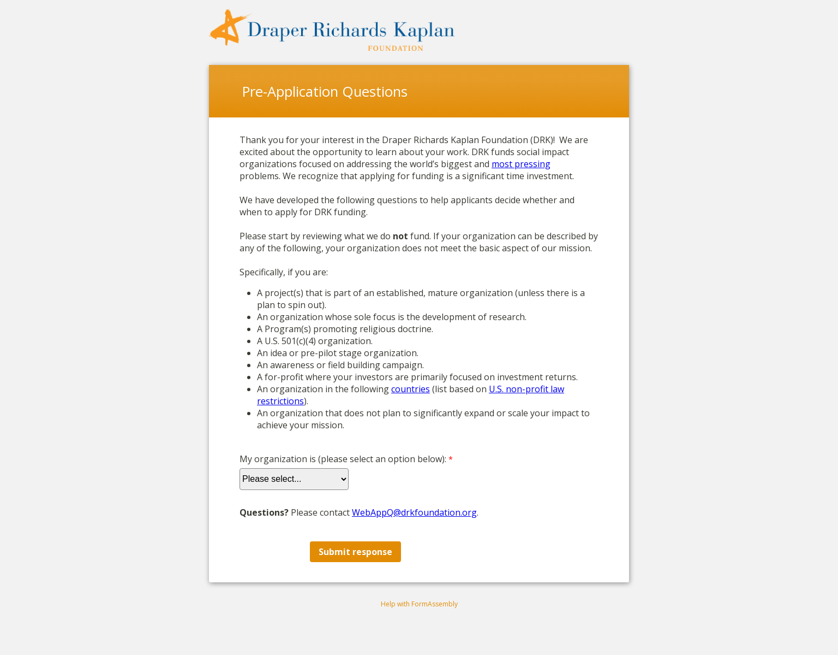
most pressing (521, 164)
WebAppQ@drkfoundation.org (414, 512)
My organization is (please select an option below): (343, 459)
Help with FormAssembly (419, 604)
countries (410, 389)
